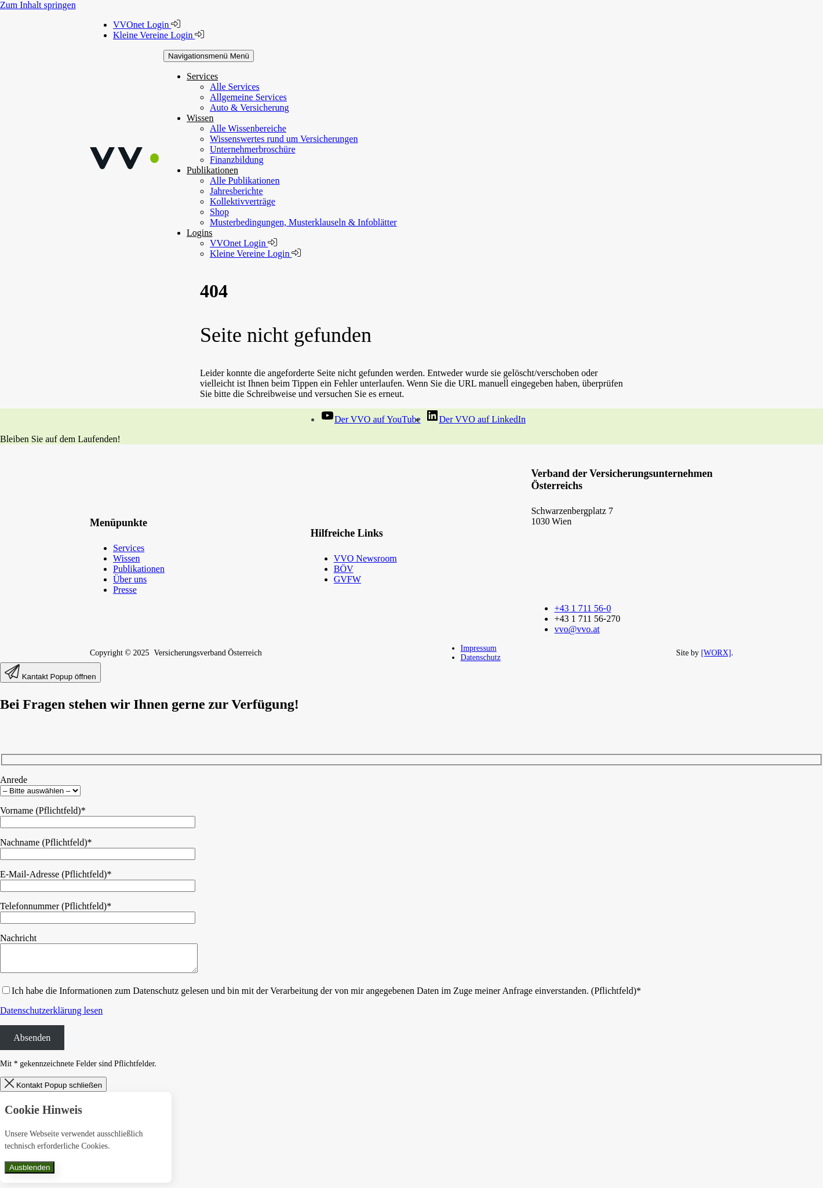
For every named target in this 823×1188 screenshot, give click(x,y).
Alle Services (235, 87)
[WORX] (716, 652)
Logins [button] (199, 233)
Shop (219, 212)
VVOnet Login (146, 25)
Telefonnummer (55, 906)
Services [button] (202, 76)
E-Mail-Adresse (55, 874)
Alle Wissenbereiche (248, 128)
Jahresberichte (236, 191)
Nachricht (18, 938)
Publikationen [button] (212, 170)
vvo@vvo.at (576, 629)
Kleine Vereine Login (158, 35)
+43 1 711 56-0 (582, 608)
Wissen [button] (200, 118)
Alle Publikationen (244, 180)
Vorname (43, 810)
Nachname (46, 842)
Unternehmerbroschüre (253, 149)
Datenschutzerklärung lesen (51, 1016)
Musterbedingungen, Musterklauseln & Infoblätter (303, 222)
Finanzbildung (236, 160)
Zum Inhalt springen (38, 5)
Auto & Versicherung (249, 107)
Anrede (13, 780)
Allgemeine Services (248, 97)
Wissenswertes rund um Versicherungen (284, 139)
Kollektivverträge (242, 201)
